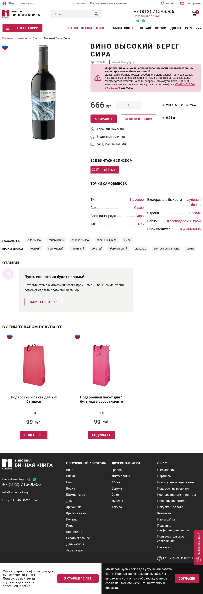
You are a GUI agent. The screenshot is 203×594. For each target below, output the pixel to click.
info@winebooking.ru (16, 492)
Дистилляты (121, 476)
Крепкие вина (76, 513)
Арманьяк (73, 507)
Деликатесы (75, 544)
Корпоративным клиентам (108, 3)
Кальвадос (74, 532)
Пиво (70, 525)
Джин (175, 28)
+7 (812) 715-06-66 (153, 11)
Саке (115, 495)
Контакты (164, 513)
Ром (189, 28)
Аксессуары (74, 550)
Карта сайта (166, 519)
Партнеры (164, 476)
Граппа (117, 470)
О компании (79, 3)
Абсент (117, 482)
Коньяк (144, 28)
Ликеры (117, 501)
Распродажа (80, 28)
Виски (161, 28)
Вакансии (164, 547)
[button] (198, 547)
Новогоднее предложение (175, 482)
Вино (101, 28)
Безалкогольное (78, 538)
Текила (117, 507)
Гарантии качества (171, 501)
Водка (70, 488)
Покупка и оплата (170, 507)
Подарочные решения (173, 488)
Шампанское (121, 28)
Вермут (117, 488)
